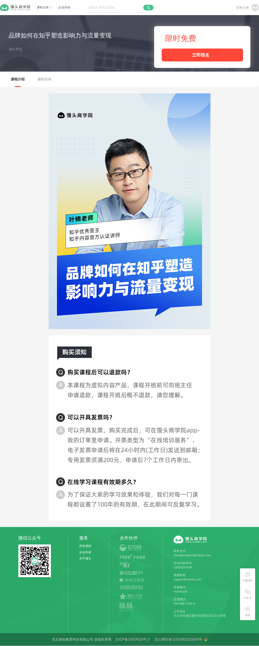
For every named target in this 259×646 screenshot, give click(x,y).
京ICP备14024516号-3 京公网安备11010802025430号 (159, 639)
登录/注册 (242, 7)
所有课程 (85, 546)
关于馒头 (85, 558)
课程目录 (44, 79)
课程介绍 (18, 79)
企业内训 (64, 7)
